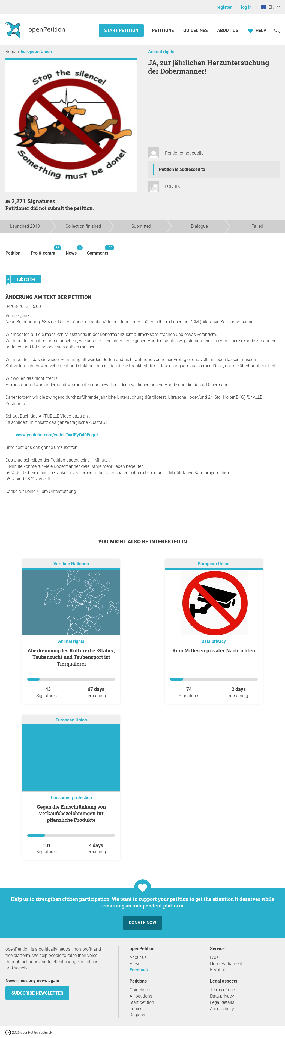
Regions (137, 1015)
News (71, 250)
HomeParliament (226, 963)
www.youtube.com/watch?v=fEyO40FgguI (57, 434)
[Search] (277, 30)
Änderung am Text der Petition (48, 297)
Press (135, 963)
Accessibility (222, 1008)
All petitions (141, 996)
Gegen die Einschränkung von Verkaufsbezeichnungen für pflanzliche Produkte (71, 813)
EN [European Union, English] (267, 7)
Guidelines (195, 30)
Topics (136, 1008)
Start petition (121, 30)
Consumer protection (71, 797)
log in (246, 7)
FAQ (214, 957)
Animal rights (161, 51)
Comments (97, 250)
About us (227, 30)
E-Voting (218, 969)
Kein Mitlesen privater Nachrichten (213, 650)
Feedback (139, 969)
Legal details (222, 1002)
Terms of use (222, 989)
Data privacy (214, 641)
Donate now (142, 922)
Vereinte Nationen (71, 563)
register (224, 7)
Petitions (163, 30)
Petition (12, 253)
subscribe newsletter (37, 993)
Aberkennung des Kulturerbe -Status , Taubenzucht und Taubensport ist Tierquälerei (71, 657)
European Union (36, 51)
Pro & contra (43, 250)
